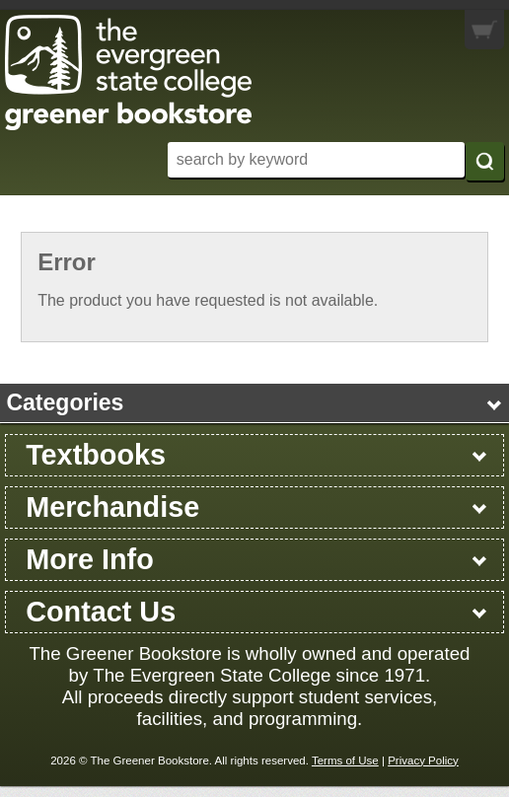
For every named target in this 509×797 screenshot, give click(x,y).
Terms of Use (345, 760)
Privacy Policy (423, 760)
